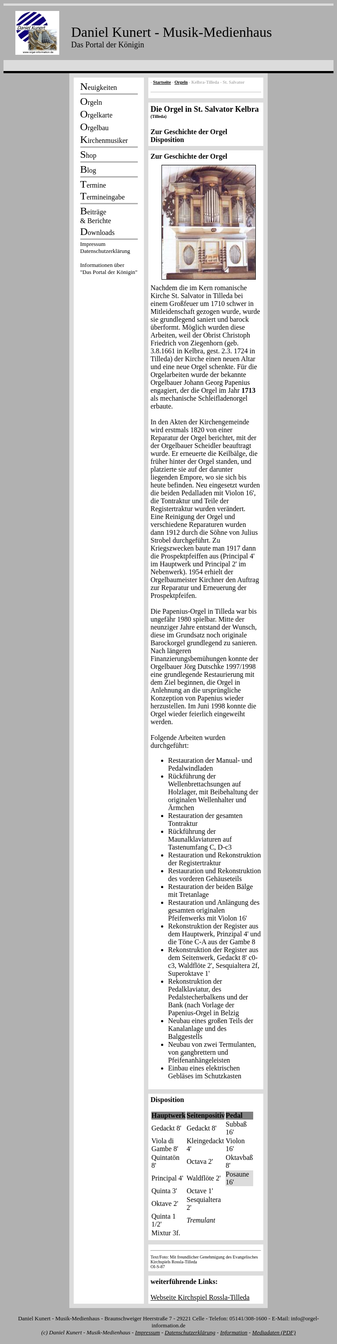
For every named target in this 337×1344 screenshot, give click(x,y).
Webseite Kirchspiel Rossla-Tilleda (200, 1297)
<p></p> (109, 259)
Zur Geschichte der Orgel (189, 131)
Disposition (167, 139)
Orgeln (181, 82)
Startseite (162, 82)
